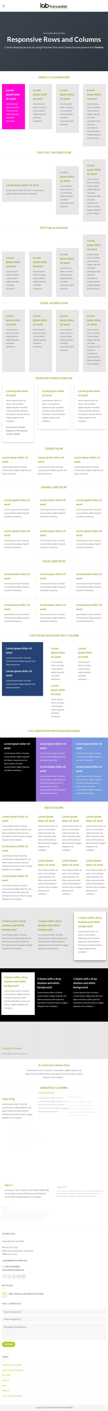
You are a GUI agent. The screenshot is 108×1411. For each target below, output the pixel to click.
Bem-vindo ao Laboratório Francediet (26, 1293)
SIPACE (5, 1390)
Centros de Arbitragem (12, 1370)
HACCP (5, 1380)
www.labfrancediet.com (13, 1270)
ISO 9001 (6, 1375)
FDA (4, 1385)
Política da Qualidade (12, 1365)
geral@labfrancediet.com (15, 1260)
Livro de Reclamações (12, 1395)
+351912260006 (12, 1266)
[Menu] (3, 6)
